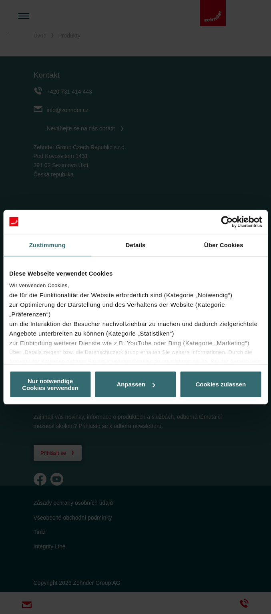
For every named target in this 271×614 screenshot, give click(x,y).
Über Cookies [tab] (223, 244)
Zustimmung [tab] (47, 244)
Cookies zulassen (220, 384)
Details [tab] (136, 244)
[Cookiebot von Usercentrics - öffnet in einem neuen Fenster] (227, 222)
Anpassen (135, 384)
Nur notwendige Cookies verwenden (50, 384)
